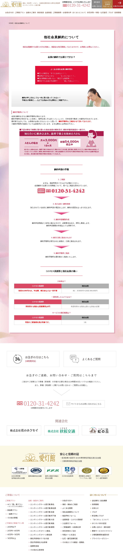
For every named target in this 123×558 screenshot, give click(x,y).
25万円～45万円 (13, 530)
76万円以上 (11, 538)
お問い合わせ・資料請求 (101, 527)
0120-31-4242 (41, 404)
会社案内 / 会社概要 (99, 500)
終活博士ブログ (98, 515)
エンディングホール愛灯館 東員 (42, 523)
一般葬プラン (12, 514)
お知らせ (95, 508)
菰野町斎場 (34, 546)
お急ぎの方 (9, 12)
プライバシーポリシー (100, 538)
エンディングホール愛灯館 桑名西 (43, 508)
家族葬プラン (12, 510)
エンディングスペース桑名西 (41, 534)
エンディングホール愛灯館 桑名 (42, 504)
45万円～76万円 (13, 534)
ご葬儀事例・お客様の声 (62, 12)
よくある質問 (67, 508)
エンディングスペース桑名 (40, 531)
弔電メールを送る (69, 534)
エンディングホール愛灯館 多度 (42, 512)
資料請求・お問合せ (97, 4)
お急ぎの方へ (67, 500)
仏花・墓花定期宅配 (70, 538)
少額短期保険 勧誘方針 (100, 534)
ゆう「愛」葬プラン (15, 505)
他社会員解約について (70, 512)
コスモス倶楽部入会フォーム (107, 4)
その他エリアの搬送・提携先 (73, 542)
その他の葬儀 (12, 517)
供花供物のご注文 (69, 531)
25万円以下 (11, 527)
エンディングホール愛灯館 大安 (42, 519)
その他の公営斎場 (37, 550)
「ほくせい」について (100, 519)
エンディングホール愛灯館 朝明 (42, 527)
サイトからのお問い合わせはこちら (86, 403)
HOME (11, 23)
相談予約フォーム (69, 515)
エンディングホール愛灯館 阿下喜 (43, 515)
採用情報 (117, 12)
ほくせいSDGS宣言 (99, 523)
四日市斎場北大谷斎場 (38, 542)
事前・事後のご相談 (70, 504)
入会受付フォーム (69, 523)
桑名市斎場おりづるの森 (39, 538)
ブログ (94, 512)
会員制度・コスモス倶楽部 (72, 519)
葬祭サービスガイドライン (102, 531)
